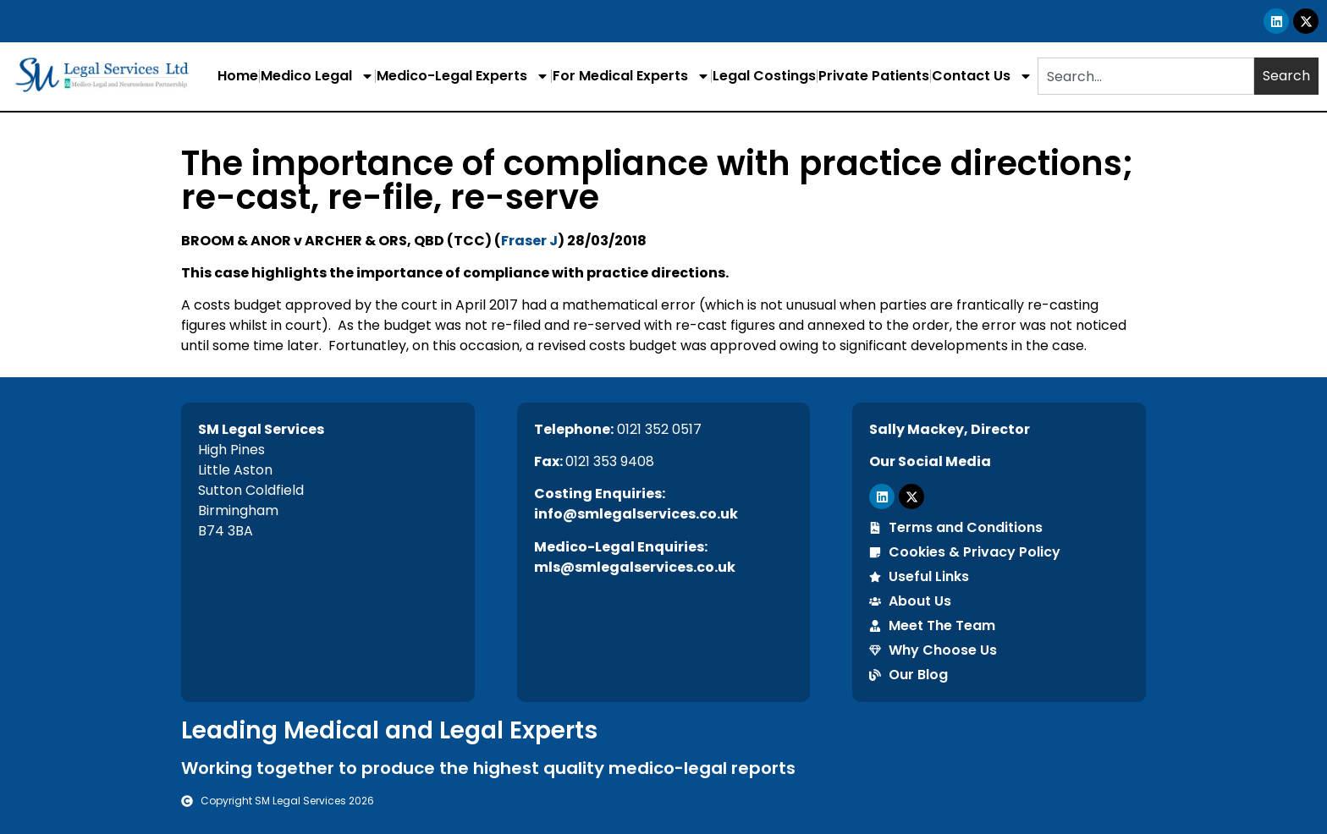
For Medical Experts (631, 76)
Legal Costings (764, 75)
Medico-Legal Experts (463, 76)
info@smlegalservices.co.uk (636, 514)
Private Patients (873, 75)
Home (237, 75)
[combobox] (1146, 76)
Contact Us (982, 76)
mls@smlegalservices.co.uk (634, 567)
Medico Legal (317, 76)
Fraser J (529, 240)
